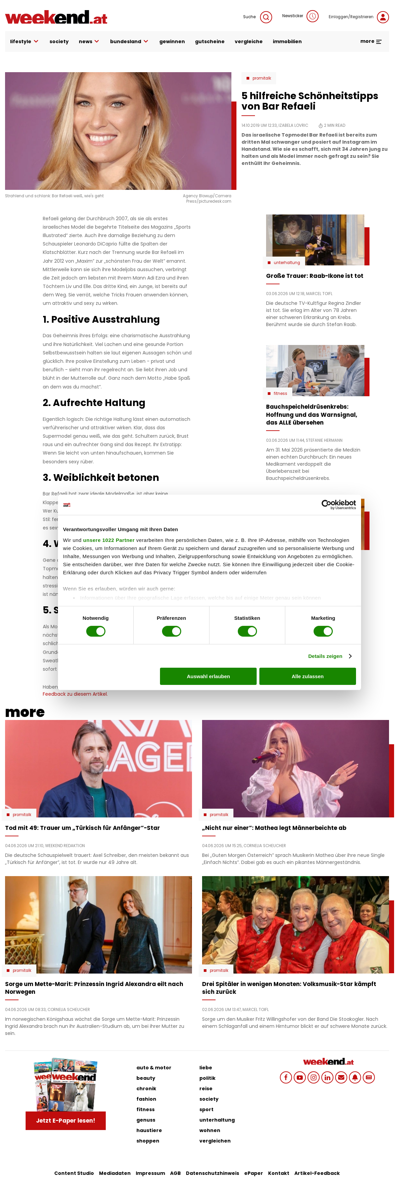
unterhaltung (217, 1120)
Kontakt (278, 1173)
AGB (175, 1173)
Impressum (150, 1173)
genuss (145, 1120)
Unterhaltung (287, 262)
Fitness (280, 393)
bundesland (129, 41)
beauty (145, 1078)
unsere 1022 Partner (109, 540)
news (89, 41)
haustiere (149, 1130)
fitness (145, 1109)
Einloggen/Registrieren (359, 17)
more (371, 41)
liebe (205, 1067)
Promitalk (262, 78)
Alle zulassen (308, 676)
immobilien (287, 41)
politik (207, 1078)
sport (206, 1109)
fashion (146, 1099)
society (59, 41)
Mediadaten (115, 1173)
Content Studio (74, 1173)
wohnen (209, 1130)
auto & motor (153, 1067)
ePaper (253, 1173)
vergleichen (215, 1140)
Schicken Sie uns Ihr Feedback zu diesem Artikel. (107, 690)
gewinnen (172, 41)
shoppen (147, 1140)
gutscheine (210, 41)
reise (206, 1088)
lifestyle (24, 41)
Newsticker (300, 16)
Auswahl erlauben (208, 676)
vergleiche (249, 41)
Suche (257, 17)
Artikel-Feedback (317, 1173)
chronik (146, 1088)
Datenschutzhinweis (212, 1173)
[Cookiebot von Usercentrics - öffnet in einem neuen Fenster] (326, 505)
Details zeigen (325, 656)
